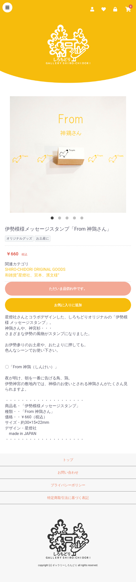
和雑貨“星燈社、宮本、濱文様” (32, 275)
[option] (68, 154)
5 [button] (82, 218)
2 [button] (60, 218)
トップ (68, 460)
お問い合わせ (68, 472)
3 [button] (68, 218)
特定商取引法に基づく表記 (68, 498)
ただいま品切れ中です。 (68, 289)
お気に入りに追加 (68, 305)
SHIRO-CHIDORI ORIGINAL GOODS (35, 269)
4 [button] (75, 218)
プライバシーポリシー (68, 485)
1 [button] (53, 218)
